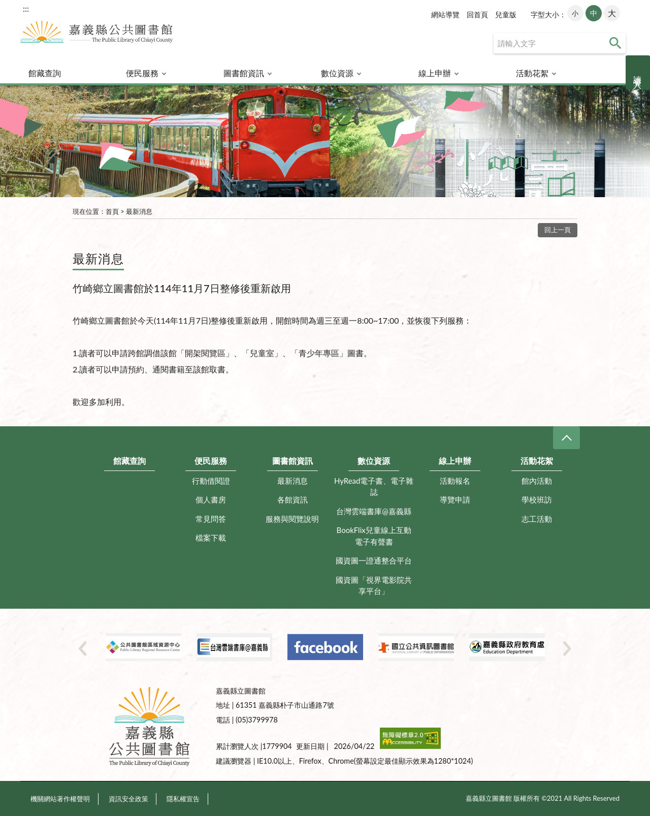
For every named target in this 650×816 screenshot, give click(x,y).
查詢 (615, 43)
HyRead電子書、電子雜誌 (374, 486)
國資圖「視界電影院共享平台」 (374, 585)
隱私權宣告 (183, 799)
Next (567, 648)
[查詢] (560, 43)
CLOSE (566, 437)
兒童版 (505, 14)
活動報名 (455, 480)
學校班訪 (537, 499)
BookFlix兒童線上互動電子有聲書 (374, 535)
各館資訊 (292, 499)
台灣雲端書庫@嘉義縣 (373, 511)
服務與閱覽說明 (292, 518)
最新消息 (139, 211)
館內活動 (537, 480)
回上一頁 (557, 230)
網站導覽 (445, 14)
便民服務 (142, 73)
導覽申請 (455, 499)
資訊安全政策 (128, 799)
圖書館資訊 (243, 73)
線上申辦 (434, 73)
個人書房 (211, 499)
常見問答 (211, 518)
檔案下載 (211, 537)
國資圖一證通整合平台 (374, 560)
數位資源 (337, 73)
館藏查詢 (44, 73)
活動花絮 (532, 73)
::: (26, 8)
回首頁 (477, 14)
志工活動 (537, 518)
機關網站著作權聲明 (60, 799)
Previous (83, 648)
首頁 (112, 211)
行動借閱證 (211, 480)
